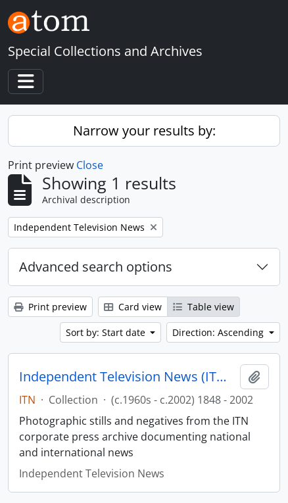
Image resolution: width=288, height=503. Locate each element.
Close (89, 165)
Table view (203, 306)
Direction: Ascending (219, 332)
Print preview (50, 306)
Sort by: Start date (107, 332)
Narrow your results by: (144, 130)
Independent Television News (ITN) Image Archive (127, 377)
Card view (133, 306)
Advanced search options (95, 266)
